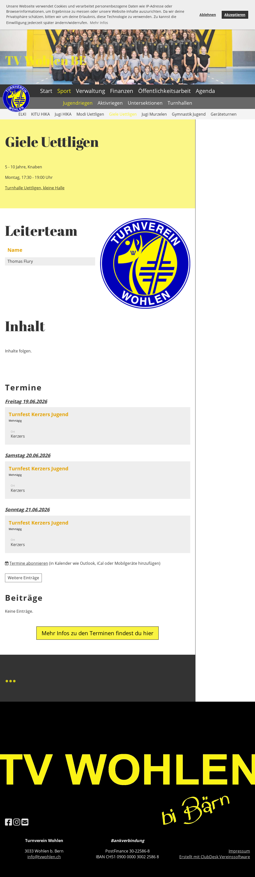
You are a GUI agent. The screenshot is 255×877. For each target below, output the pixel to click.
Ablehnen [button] (207, 14)
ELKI (22, 114)
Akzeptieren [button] (234, 14)
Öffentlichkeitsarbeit (164, 90)
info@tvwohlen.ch (44, 857)
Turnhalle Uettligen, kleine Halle (34, 188)
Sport (64, 90)
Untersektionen (145, 103)
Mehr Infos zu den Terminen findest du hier (97, 633)
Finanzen (121, 90)
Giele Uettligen (123, 114)
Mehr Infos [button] (99, 22)
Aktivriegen (110, 103)
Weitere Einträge (23, 578)
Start (46, 90)
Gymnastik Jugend (189, 114)
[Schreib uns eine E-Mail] (24, 822)
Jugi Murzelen (154, 114)
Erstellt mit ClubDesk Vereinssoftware (214, 857)
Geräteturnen (224, 114)
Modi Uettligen (90, 114)
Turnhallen (180, 103)
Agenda (205, 90)
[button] (97, 426)
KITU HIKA (40, 114)
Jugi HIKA (63, 114)
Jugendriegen (78, 103)
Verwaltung (90, 90)
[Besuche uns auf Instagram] (16, 822)
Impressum (239, 851)
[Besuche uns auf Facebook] (8, 822)
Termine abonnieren (28, 563)
